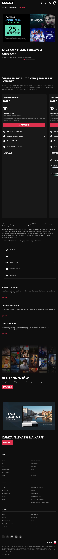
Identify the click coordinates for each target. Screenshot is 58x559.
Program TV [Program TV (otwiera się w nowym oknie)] (34, 518)
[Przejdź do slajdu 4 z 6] (30, 59)
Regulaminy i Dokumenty (37, 487)
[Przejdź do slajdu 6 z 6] (34, 59)
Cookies (33, 490)
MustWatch (33, 530)
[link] (7, 387)
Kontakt (4, 518)
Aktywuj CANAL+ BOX (7, 524)
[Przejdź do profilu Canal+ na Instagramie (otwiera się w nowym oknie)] (16, 536)
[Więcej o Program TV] (54, 249)
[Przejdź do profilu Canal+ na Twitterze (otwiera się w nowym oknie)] (7, 536)
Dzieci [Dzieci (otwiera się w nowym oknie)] (3, 475)
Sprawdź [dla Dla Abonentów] (4, 334)
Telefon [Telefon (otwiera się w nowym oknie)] (32, 472)
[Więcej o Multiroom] (54, 275)
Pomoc (3, 515)
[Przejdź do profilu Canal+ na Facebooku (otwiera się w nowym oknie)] (3, 536)
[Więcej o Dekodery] (54, 256)
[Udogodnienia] (46, 3)
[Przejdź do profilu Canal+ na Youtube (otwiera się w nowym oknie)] (11, 536)
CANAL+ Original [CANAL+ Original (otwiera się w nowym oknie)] (6, 469)
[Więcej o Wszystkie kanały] (54, 269)
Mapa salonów (34, 515)
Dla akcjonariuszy (6, 494)
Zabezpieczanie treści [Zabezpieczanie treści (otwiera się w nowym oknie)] (36, 497)
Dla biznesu (33, 475)
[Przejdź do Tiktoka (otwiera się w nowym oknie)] (20, 536)
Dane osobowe (34, 494)
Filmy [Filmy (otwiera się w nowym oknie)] (3, 466)
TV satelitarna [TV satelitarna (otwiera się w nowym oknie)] (34, 463)
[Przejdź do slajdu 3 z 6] (28, 59)
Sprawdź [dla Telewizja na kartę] (4, 316)
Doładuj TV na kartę (7, 527)
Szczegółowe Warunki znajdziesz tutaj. (17, 226)
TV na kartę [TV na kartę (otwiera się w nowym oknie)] (33, 466)
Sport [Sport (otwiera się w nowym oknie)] (3, 463)
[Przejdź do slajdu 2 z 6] (26, 59)
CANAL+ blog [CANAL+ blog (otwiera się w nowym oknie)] (34, 524)
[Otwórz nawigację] (54, 3)
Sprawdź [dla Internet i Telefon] (4, 298)
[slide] (29, 37)
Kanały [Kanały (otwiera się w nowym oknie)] (32, 521)
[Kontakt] (50, 3)
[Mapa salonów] (42, 3)
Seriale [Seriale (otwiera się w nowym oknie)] (3, 460)
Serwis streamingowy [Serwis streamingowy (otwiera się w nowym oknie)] (36, 460)
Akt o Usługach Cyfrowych (37, 500)
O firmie (4, 487)
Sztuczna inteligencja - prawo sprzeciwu (41, 503)
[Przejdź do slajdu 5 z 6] (32, 59)
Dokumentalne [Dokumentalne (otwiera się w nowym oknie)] (5, 472)
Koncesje (4, 500)
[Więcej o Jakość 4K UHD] (54, 262)
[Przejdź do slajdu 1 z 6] (24, 59)
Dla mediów (5, 490)
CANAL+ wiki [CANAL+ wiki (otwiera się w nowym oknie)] (34, 527)
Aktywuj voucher (6, 521)
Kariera (3, 497)
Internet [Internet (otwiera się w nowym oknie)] (32, 469)
